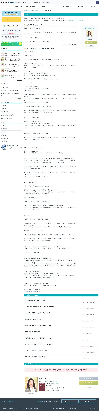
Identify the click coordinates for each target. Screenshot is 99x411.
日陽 (88, 39)
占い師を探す (18, 6)
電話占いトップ (28, 10)
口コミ (43, 6)
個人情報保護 (4, 129)
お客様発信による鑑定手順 (7, 115)
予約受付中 (89, 382)
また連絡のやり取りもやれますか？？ (12, 90)
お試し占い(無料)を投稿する (76, 20)
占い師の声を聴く (32, 393)
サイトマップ (73, 408)
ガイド (55, 6)
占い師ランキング (68, 6)
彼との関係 (5, 87)
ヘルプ (2, 125)
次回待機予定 (89, 378)
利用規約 (3, 132)
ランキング (3, 105)
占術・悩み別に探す (31, 6)
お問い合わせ (4, 141)
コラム (93, 6)
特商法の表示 (4, 135)
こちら (9, 37)
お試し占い (80, 6)
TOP (6, 6)
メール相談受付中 (89, 387)
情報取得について (5, 138)
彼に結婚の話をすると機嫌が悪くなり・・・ (10, 94)
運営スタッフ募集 (5, 111)
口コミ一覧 (3, 108)
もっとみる (19, 80)
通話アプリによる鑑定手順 (7, 118)
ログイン (12, 19)
